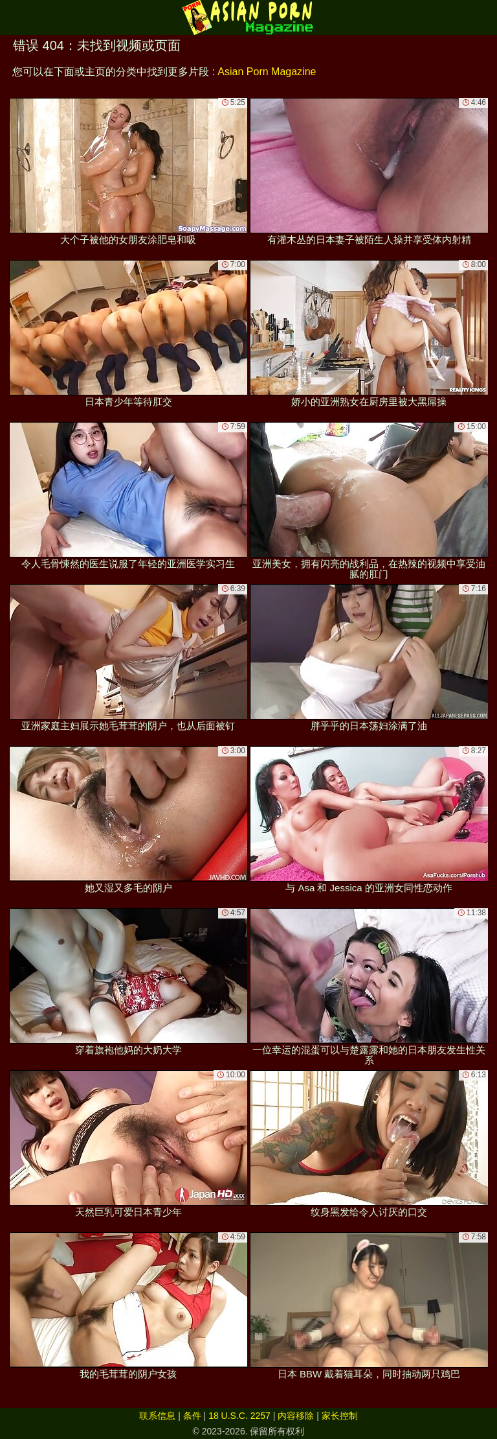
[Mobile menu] (11, 17)
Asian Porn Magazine (266, 71)
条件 (192, 1415)
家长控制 (340, 1415)
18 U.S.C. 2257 (239, 1415)
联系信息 (157, 1415)
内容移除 (296, 1415)
